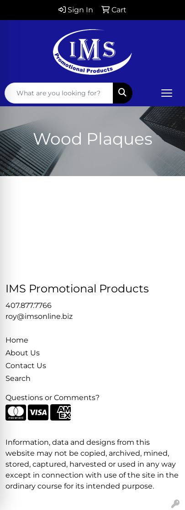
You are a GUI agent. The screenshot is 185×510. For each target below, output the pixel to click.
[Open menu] (167, 93)
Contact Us (25, 365)
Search (18, 378)
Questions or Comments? (52, 397)
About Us (22, 353)
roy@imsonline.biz (39, 316)
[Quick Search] (59, 93)
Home (16, 340)
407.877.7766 (28, 305)
